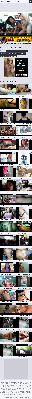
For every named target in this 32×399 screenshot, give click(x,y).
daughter (4, 56)
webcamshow (12, 56)
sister (23, 53)
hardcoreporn (10, 1)
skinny (25, 51)
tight (17, 53)
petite (19, 51)
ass (13, 51)
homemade (4, 53)
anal (8, 51)
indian (11, 53)
